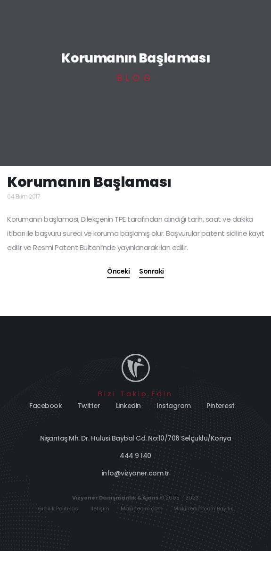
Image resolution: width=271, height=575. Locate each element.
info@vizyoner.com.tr (136, 473)
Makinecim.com (142, 508)
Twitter (89, 405)
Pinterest (220, 405)
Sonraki (151, 271)
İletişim (99, 508)
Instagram (173, 405)
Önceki (118, 271)
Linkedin (128, 405)
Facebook (45, 405)
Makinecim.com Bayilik (203, 508)
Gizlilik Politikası (59, 508)
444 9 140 (135, 455)
